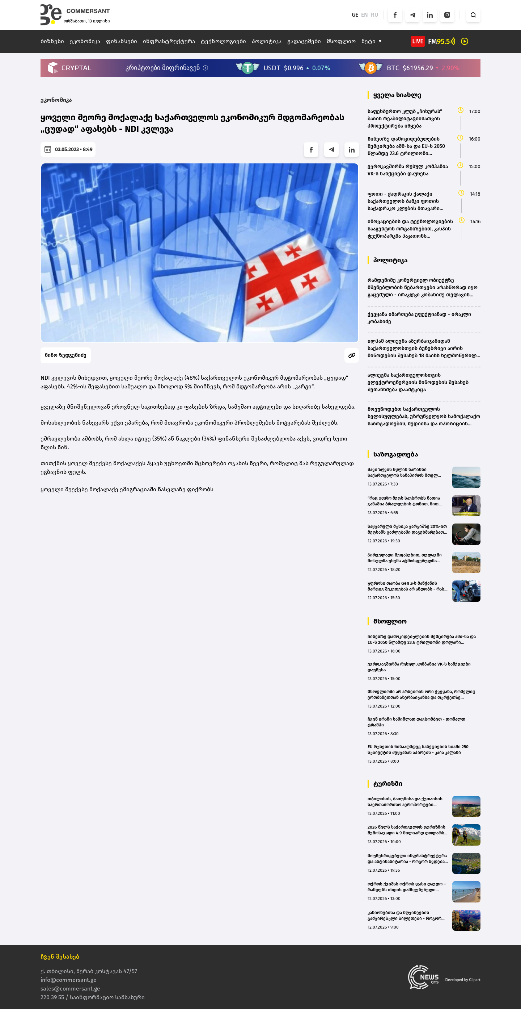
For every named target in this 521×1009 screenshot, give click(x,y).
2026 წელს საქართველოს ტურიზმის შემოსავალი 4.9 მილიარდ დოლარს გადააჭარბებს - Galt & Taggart (406, 830)
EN (364, 14)
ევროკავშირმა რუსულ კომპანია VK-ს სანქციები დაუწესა (419, 667)
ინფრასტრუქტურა (169, 41)
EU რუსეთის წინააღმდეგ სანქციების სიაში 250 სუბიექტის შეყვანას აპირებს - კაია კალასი (418, 749)
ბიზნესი (52, 41)
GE (355, 14)
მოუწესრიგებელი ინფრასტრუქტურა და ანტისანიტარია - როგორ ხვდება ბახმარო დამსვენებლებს (407, 858)
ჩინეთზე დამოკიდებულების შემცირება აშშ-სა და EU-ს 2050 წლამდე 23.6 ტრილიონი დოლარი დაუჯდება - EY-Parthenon (422, 639)
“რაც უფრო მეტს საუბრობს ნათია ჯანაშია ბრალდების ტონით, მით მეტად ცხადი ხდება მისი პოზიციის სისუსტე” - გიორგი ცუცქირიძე (406, 501)
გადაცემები (304, 41)
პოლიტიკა (266, 41)
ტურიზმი (387, 784)
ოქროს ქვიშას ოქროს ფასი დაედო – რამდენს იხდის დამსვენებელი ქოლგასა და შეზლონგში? (407, 887)
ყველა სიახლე (397, 95)
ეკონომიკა (85, 41)
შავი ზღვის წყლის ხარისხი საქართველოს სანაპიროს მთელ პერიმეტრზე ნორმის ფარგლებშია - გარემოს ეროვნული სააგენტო (406, 472)
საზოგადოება (395, 454)
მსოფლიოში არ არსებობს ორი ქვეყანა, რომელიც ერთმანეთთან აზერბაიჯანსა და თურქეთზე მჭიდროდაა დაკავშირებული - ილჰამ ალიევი (421, 694)
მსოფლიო (341, 41)
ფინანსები (121, 41)
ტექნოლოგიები (223, 41)
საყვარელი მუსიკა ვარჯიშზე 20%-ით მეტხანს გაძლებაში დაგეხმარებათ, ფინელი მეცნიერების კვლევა (407, 529)
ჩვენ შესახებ (60, 956)
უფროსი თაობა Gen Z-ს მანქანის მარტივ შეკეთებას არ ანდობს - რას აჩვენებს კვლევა (406, 586)
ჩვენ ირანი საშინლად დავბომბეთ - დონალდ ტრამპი (416, 722)
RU (374, 14)
